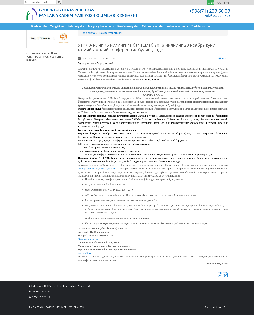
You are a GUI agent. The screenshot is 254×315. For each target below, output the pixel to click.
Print (223, 58)
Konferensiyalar (127, 26)
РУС (218, 2)
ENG (226, 2)
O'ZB (211, 2)
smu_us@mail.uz (108, 168)
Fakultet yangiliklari (110, 32)
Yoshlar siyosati (201, 26)
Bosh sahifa (39, 26)
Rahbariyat (76, 26)
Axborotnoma (177, 26)
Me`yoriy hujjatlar (101, 26)
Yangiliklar (57, 26)
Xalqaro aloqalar (153, 26)
